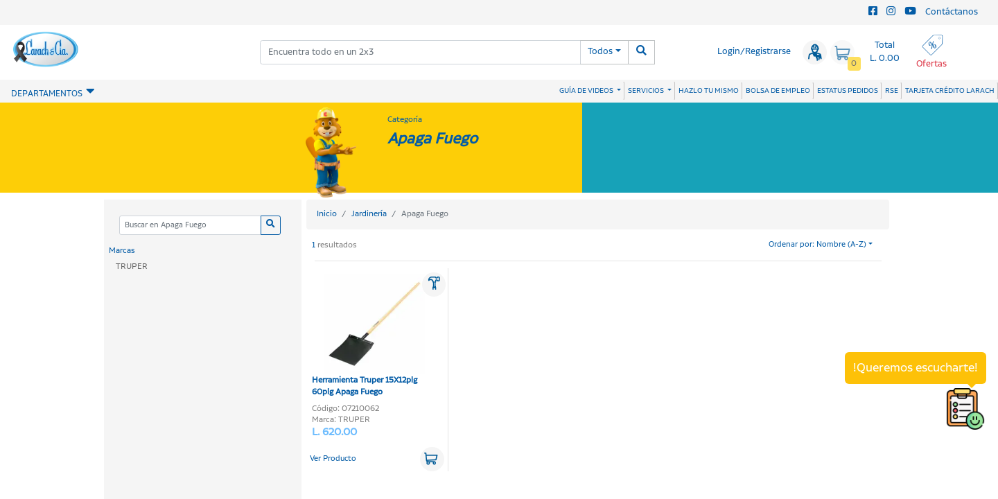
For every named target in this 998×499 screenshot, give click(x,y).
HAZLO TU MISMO (709, 90)
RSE (891, 90)
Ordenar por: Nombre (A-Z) (817, 244)
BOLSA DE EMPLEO (778, 90)
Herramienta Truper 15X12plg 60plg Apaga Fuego (368, 336)
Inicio (327, 214)
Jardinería (369, 214)
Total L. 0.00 (885, 52)
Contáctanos (951, 12)
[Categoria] (190, 226)
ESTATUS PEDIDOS (847, 90)
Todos (600, 51)
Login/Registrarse (754, 51)
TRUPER (132, 266)
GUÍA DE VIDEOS (587, 90)
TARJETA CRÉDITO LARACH (950, 90)
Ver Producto (333, 458)
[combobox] (420, 52)
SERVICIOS (646, 90)
